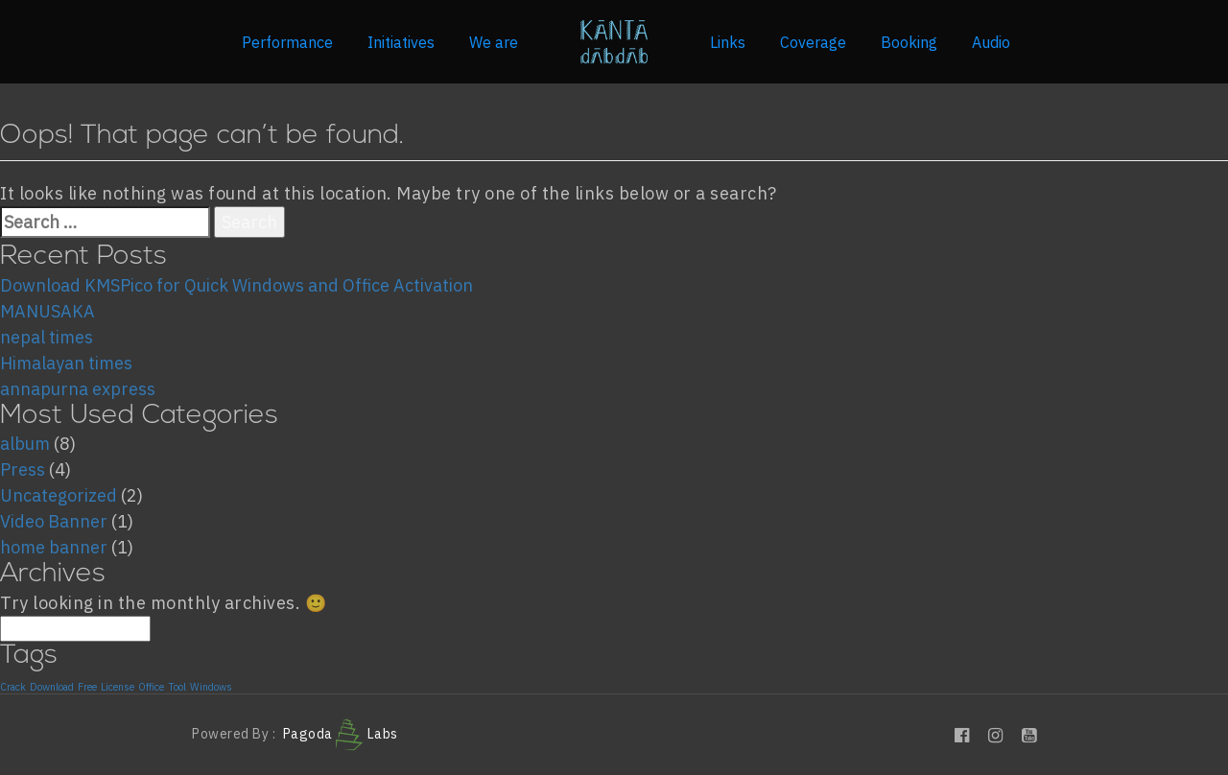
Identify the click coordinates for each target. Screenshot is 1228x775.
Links (727, 42)
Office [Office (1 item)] (151, 686)
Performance (287, 42)
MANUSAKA (47, 311)
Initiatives (401, 42)
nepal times (46, 337)
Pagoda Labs (340, 733)
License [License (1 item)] (117, 686)
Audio (991, 42)
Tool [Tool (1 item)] (177, 686)
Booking (909, 42)
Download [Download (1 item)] (52, 686)
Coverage (813, 42)
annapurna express (77, 389)
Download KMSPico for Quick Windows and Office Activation (236, 285)
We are (493, 42)
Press (22, 469)
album (25, 444)
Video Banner (53, 521)
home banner (53, 547)
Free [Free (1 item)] (87, 686)
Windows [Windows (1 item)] (211, 686)
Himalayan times (66, 363)
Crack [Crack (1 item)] (13, 686)
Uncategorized (58, 495)
